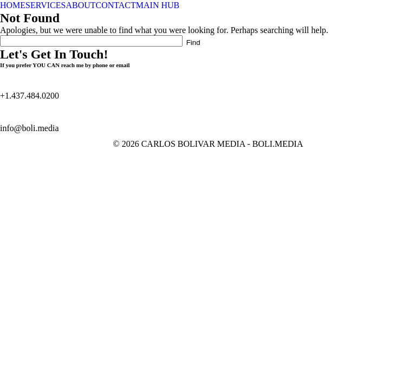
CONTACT (116, 5)
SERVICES (45, 5)
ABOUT (80, 5)
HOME (12, 5)
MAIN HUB (157, 5)
